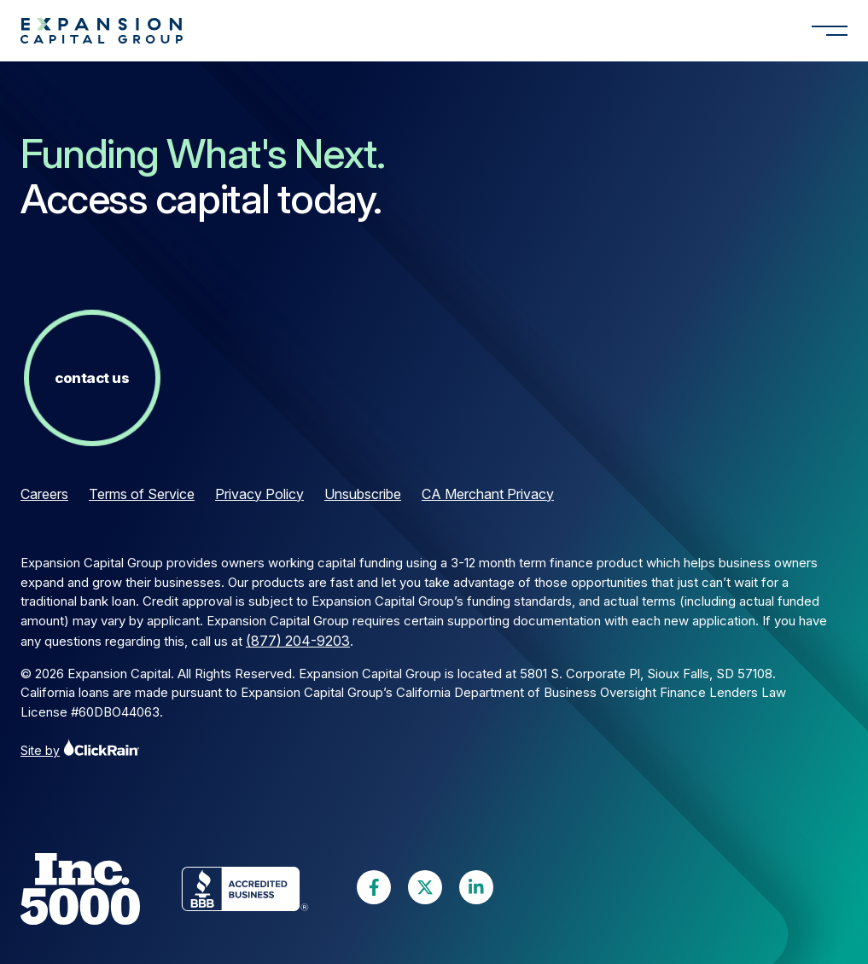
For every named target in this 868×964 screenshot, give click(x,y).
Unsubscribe (362, 493)
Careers (44, 493)
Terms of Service (142, 493)
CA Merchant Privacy (488, 493)
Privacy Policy (259, 493)
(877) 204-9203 (298, 640)
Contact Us (92, 377)
